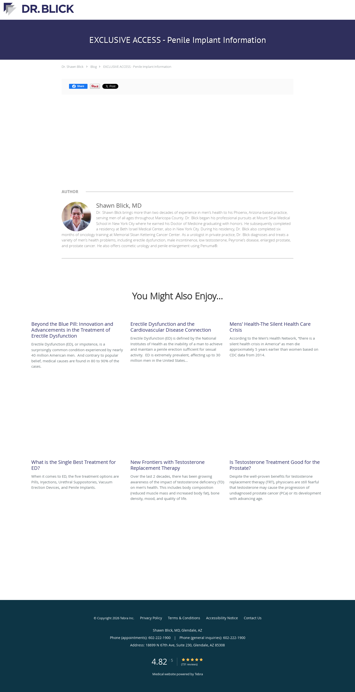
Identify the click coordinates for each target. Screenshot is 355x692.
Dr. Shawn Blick (72, 66)
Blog (93, 66)
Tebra (199, 674)
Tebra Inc (126, 618)
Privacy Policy (151, 618)
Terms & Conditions (184, 618)
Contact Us (253, 618)
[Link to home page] (37, 9)
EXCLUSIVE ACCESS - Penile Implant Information (137, 66)
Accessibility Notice (222, 618)
